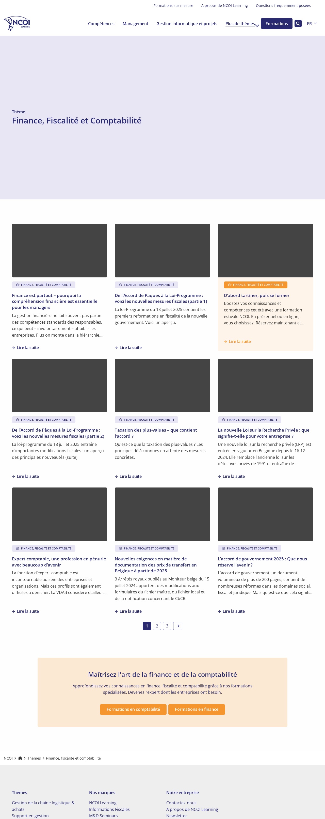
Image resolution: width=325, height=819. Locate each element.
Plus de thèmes (237, 23)
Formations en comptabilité (132, 707)
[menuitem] (173, 6)
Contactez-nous (181, 800)
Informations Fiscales (109, 807)
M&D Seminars (103, 813)
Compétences (96, 23)
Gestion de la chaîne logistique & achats (43, 804)
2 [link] (157, 626)
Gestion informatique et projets (181, 23)
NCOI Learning (103, 800)
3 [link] (167, 626)
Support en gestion (30, 813)
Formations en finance (197, 707)
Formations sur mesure (173, 5)
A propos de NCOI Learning (224, 5)
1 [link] (147, 626)
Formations (275, 23)
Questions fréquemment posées (283, 5)
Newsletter (176, 813)
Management (130, 23)
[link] (177, 626)
